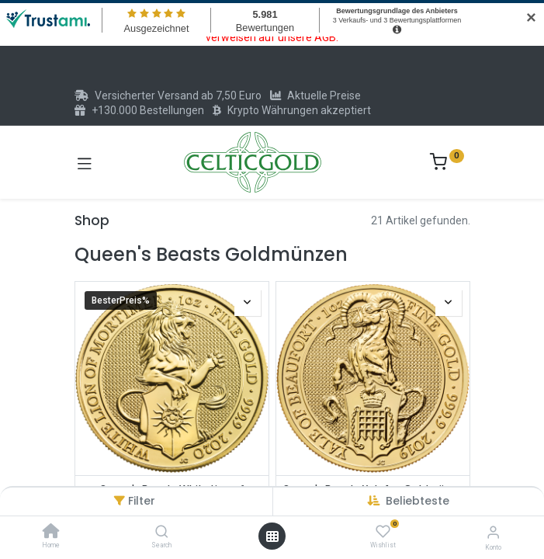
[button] (417, 501)
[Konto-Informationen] (493, 532)
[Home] (51, 532)
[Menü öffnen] (272, 536)
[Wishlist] (383, 532)
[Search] (161, 532)
